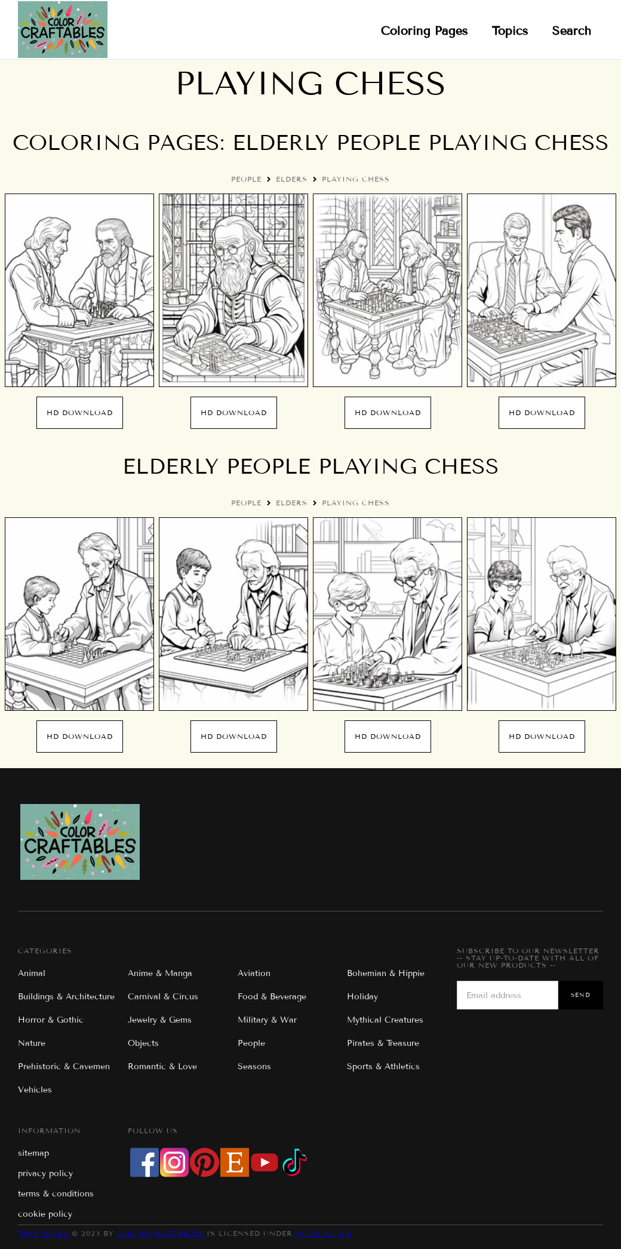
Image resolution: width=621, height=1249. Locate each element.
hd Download (80, 412)
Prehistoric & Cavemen (64, 1066)
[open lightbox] (79, 290)
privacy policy (45, 1173)
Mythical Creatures (385, 1020)
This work (45, 1233)
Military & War (267, 1020)
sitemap (33, 1153)
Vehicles (35, 1090)
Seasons (254, 1066)
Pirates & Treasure (383, 1043)
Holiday (362, 997)
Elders (292, 178)
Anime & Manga (160, 973)
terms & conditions (56, 1194)
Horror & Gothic (51, 1020)
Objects (143, 1043)
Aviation (254, 973)
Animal (31, 973)
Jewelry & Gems (160, 1020)
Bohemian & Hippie (386, 973)
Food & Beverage (272, 997)
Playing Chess (356, 178)
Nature (31, 1043)
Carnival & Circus (163, 997)
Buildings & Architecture (66, 997)
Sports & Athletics (383, 1066)
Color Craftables (162, 1233)
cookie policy (45, 1214)
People (246, 178)
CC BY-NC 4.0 (324, 1233)
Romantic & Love (162, 1066)
